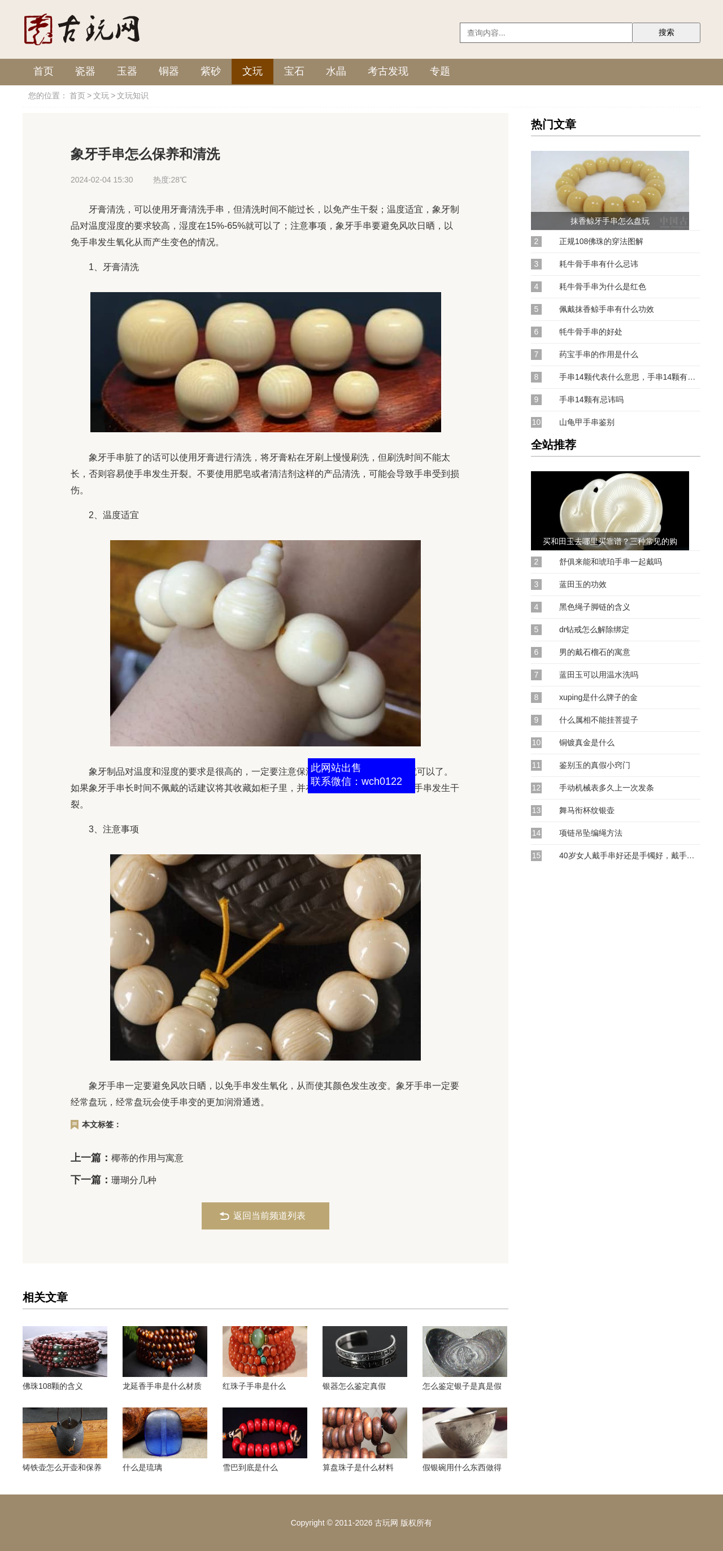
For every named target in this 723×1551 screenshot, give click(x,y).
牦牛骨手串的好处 (590, 331)
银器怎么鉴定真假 (354, 1386)
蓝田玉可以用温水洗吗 (598, 674)
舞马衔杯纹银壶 (587, 810)
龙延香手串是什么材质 (162, 1386)
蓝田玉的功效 (583, 584)
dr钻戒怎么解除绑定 (594, 629)
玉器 (127, 71)
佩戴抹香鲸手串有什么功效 (606, 309)
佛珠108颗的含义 (53, 1386)
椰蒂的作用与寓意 (147, 1158)
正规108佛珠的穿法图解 (601, 241)
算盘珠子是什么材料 (358, 1467)
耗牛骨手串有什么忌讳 (598, 263)
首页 (43, 71)
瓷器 (85, 71)
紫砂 (211, 71)
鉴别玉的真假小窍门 (594, 765)
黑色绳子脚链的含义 (594, 606)
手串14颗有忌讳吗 (591, 399)
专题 (440, 71)
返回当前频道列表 (269, 1215)
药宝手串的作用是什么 (598, 354)
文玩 (252, 71)
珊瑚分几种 (133, 1180)
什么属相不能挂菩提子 (598, 719)
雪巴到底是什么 (250, 1467)
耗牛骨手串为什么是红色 (602, 286)
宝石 (294, 71)
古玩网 (386, 1522)
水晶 (336, 71)
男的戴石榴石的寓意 (594, 652)
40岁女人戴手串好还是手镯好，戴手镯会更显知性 (629, 855)
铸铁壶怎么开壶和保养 (62, 1467)
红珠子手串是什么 (254, 1386)
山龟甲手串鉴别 (587, 422)
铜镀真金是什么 (587, 742)
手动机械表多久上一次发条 (606, 787)
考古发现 (388, 71)
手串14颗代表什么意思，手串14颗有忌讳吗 (629, 376)
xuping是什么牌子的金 (598, 697)
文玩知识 (133, 95)
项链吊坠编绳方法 (590, 832)
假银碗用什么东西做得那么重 (462, 1467)
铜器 (169, 71)
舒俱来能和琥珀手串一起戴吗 (610, 561)
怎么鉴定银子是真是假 (462, 1386)
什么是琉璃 (142, 1467)
